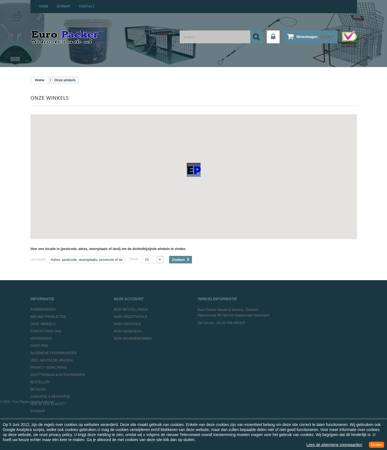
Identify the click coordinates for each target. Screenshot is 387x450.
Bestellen (40, 382)
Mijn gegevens (128, 331)
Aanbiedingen (43, 309)
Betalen (37, 389)
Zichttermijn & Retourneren (57, 375)
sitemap (63, 6)
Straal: (134, 259)
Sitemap (37, 411)
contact (87, 6)
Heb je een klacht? (48, 404)
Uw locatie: (38, 259)
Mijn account (129, 299)
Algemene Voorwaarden (53, 353)
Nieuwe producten (48, 317)
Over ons (39, 346)
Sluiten (377, 444)
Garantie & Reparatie (50, 397)
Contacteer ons (45, 331)
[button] (194, 170)
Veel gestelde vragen (51, 360)
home (43, 6)
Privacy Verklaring (48, 368)
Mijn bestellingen (131, 309)
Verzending (41, 339)
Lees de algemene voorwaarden (334, 444)
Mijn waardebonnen (133, 339)
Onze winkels (43, 324)
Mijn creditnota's (130, 317)
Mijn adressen (127, 324)
